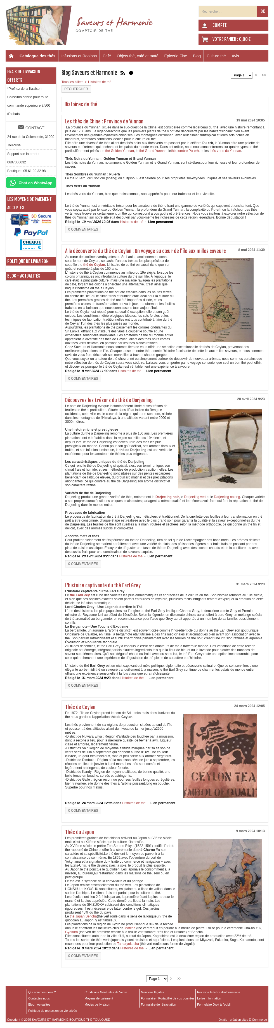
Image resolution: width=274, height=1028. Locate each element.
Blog (197, 56)
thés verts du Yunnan (225, 151)
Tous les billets (72, 82)
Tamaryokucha (128, 944)
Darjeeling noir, (168, 497)
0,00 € (245, 39)
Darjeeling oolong (227, 497)
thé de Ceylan (94, 265)
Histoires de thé (99, 82)
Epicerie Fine (175, 56)
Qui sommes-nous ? (42, 992)
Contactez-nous (39, 998)
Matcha (129, 928)
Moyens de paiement (98, 998)
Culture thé (216, 56)
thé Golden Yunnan (119, 151)
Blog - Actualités (23, 276)
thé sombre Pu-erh (185, 151)
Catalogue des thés (37, 56)
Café (107, 56)
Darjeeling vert (194, 497)
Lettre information (209, 998)
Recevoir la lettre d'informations (218, 992)
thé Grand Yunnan (152, 151)
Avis (235, 56)
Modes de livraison (97, 1004)
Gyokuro (71, 932)
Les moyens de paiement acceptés (29, 203)
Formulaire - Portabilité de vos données (168, 998)
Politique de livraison (28, 261)
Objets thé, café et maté (138, 56)
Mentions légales (152, 992)
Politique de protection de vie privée (52, 1010)
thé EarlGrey (79, 595)
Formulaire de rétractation (158, 1004)
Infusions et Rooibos (79, 56)
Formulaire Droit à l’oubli (213, 1004)
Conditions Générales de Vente (105, 992)
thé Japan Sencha (83, 916)
